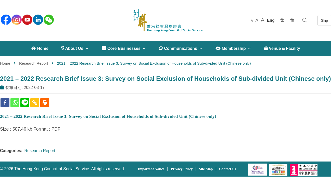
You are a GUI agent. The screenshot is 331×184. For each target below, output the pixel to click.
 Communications (181, 48)
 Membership (233, 48)
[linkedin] (37, 19)
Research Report (33, 63)
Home (5, 63)
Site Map (206, 169)
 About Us (75, 48)
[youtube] (26, 19)
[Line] (24, 102)
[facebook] (5, 19)
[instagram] (16, 19)
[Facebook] (5, 102)
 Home (39, 48)
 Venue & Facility (282, 48)
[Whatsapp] (14, 102)
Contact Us (227, 169)
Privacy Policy (182, 169)
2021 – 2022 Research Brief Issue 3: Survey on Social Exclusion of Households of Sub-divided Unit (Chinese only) (165, 78)
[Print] (44, 102)
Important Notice (151, 169)
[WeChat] (48, 19)
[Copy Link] (34, 102)
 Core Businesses (124, 48)
